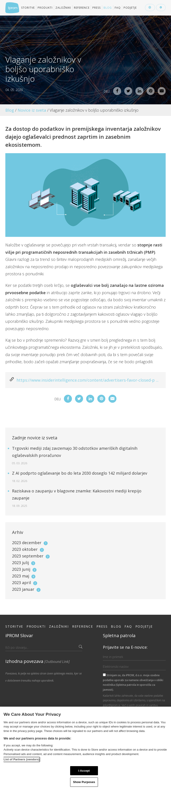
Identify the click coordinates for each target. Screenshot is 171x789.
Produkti (45, 8)
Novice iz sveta (32, 110)
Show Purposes (84, 782)
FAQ (118, 8)
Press (96, 8)
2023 (30, 542)
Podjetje (130, 8)
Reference (82, 8)
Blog (108, 8)
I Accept (84, 770)
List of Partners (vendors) (22, 759)
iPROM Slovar (19, 635)
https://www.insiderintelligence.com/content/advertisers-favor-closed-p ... (87, 380)
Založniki (63, 8)
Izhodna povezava (37, 661)
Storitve (28, 8)
